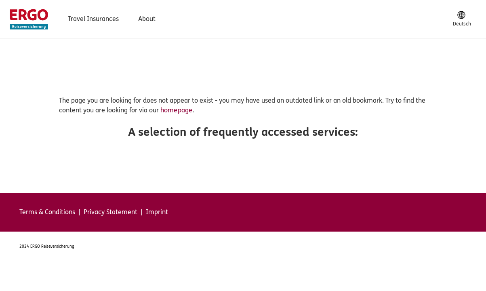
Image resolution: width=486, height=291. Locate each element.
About (147, 19)
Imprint (157, 212)
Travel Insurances (93, 19)
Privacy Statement (110, 212)
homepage (176, 110)
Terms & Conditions (47, 212)
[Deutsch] (462, 19)
